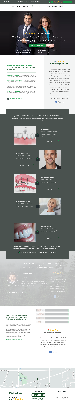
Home (13, 6)
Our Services (26, 7)
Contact (61, 7)
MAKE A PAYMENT (67, 1)
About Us (19, 7)
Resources (55, 7)
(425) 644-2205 (6, 2)
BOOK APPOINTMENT (37, 45)
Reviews (48, 6)
